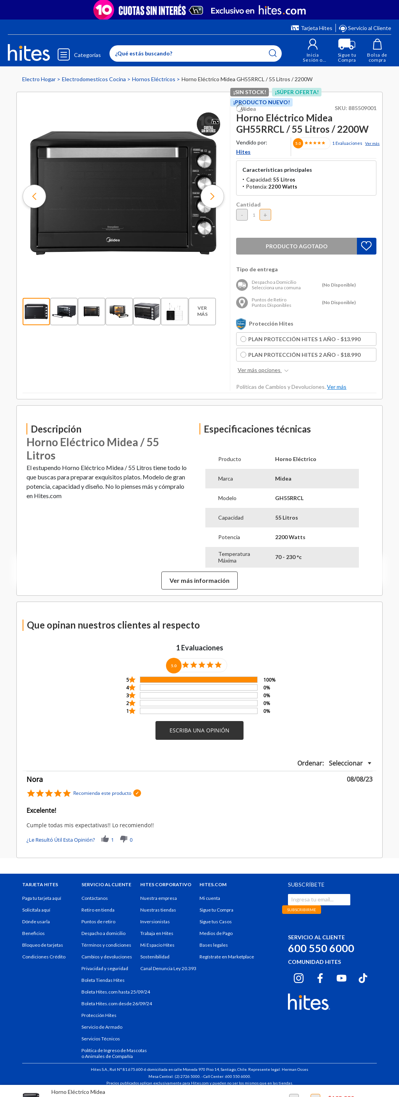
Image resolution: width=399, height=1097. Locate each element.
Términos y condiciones (106, 945)
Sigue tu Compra (216, 910)
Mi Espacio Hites (157, 945)
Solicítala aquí (36, 910)
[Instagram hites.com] (299, 976)
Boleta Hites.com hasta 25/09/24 (115, 992)
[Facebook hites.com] (320, 976)
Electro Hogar (39, 79)
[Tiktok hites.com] (363, 976)
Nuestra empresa (158, 898)
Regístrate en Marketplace (227, 957)
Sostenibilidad (154, 957)
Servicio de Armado (101, 1027)
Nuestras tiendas (158, 910)
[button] (310, 50)
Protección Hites (99, 1015)
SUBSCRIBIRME (301, 909)
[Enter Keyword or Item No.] (194, 53)
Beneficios (33, 933)
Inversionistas (155, 921)
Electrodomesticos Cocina (94, 79)
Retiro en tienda (98, 910)
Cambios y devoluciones (106, 957)
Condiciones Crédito (43, 957)
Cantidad (248, 204)
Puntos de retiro (98, 921)
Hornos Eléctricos (154, 79)
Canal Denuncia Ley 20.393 (168, 968)
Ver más (372, 143)
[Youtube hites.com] (341, 976)
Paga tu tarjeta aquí (41, 898)
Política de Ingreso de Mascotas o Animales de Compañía (114, 1053)
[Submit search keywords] (271, 53)
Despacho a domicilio (103, 933)
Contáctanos (94, 898)
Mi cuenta (210, 898)
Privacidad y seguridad (104, 968)
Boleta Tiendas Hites (103, 980)
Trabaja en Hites (156, 933)
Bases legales (214, 945)
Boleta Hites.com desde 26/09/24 (116, 1003)
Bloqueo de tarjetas (42, 945)
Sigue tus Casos (216, 921)
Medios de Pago (216, 933)
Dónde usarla (36, 921)
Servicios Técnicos (100, 1039)
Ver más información (199, 580)
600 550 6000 (321, 948)
